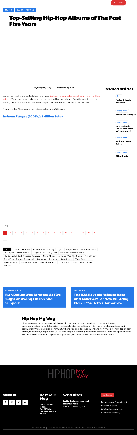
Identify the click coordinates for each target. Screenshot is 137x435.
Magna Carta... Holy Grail (45, 253)
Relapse (53, 259)
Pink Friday (91, 256)
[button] (68, 2)
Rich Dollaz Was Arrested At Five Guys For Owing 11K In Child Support (33, 298)
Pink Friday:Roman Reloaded (19, 259)
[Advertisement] (68, 57)
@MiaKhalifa (121, 154)
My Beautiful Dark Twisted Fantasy (22, 256)
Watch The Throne (82, 262)
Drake (16, 249)
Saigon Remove (25, 10)
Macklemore (23, 253)
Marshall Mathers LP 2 (72, 253)
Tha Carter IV (11, 262)
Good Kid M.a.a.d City (44, 249)
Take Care (80, 259)
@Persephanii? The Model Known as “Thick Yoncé (124, 127)
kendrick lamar (88, 249)
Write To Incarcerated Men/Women (74, 401)
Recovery (41, 259)
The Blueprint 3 (48, 262)
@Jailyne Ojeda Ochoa (122, 141)
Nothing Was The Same (70, 256)
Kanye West (72, 249)
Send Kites (68, 405)
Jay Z (60, 249)
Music (8, 10)
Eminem (26, 249)
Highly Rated (122, 110)
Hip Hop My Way (42, 88)
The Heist (64, 262)
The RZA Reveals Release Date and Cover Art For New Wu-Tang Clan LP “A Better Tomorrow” (101, 298)
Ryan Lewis (66, 259)
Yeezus (7, 265)
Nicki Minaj (49, 256)
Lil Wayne (9, 253)
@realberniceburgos (124, 114)
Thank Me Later (29, 262)
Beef (119, 96)
